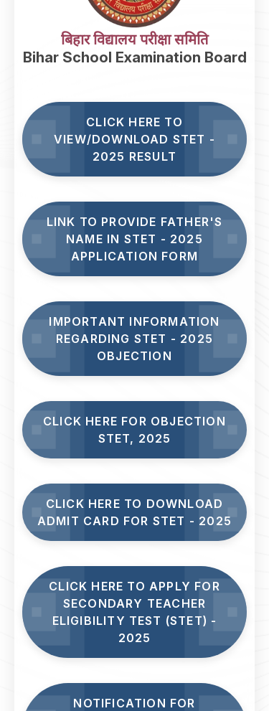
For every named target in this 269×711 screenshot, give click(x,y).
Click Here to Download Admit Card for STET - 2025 (134, 512)
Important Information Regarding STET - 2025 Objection (134, 338)
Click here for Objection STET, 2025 (134, 430)
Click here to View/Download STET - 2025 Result (134, 139)
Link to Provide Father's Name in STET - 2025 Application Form (135, 239)
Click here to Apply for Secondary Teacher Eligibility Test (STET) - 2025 (134, 612)
